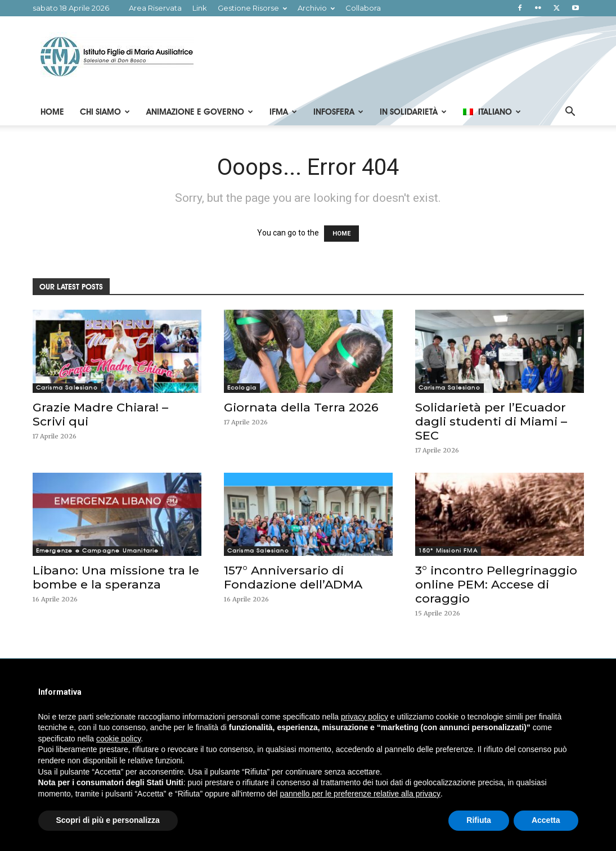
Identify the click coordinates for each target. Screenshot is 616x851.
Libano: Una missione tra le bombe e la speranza (116, 577)
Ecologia (242, 387)
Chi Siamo (105, 112)
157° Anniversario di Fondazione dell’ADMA (293, 577)
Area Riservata (155, 7)
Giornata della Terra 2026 (301, 407)
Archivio (316, 7)
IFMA (283, 112)
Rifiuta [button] (478, 820)
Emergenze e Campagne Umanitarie (97, 550)
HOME (341, 233)
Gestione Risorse (252, 7)
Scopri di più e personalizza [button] (108, 820)
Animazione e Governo (199, 112)
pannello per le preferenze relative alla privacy (360, 793)
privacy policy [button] (364, 716)
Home (52, 112)
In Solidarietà (413, 112)
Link (199, 7)
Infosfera (338, 112)
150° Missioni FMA (448, 550)
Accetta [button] (546, 820)
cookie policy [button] (118, 738)
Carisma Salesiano (67, 387)
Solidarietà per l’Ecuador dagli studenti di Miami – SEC (491, 421)
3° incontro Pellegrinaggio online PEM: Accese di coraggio (496, 584)
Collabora (363, 7)
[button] (570, 112)
